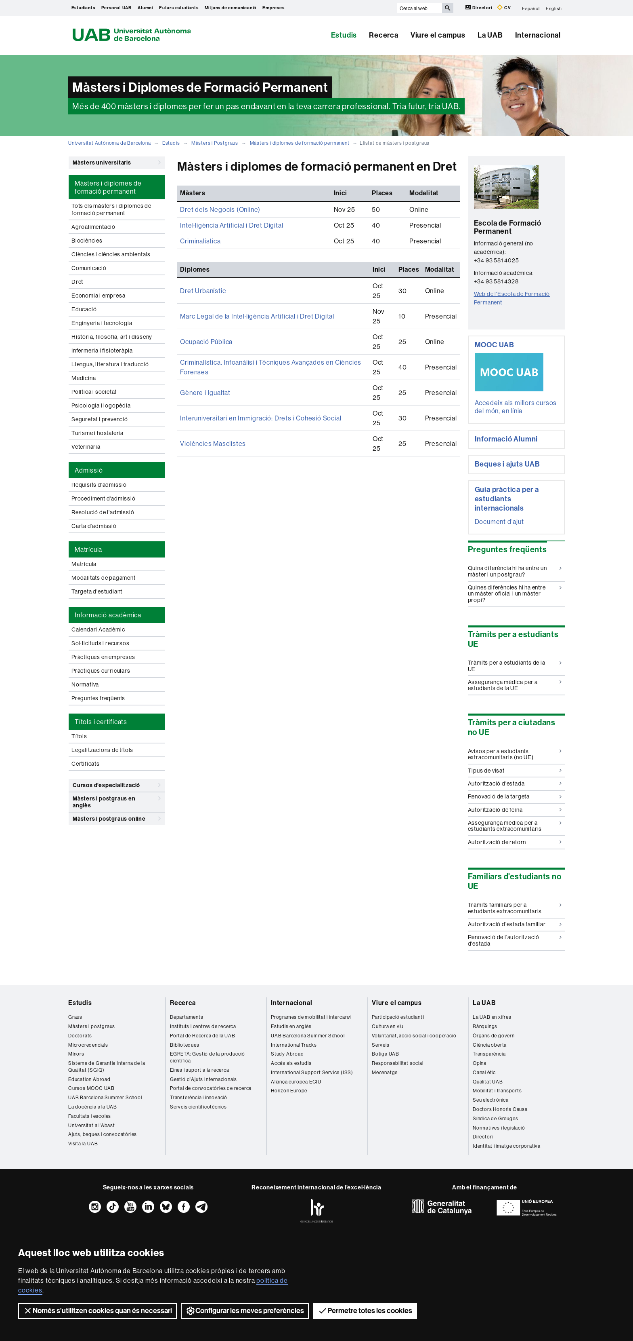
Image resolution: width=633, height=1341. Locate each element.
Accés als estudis (291, 1063)
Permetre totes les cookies (365, 1311)
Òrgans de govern (494, 1036)
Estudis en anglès (291, 1026)
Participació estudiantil (398, 1017)
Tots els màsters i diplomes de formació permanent (111, 209)
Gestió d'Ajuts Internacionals (203, 1079)
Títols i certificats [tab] (101, 722)
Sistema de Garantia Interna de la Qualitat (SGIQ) (106, 1066)
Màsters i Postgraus (214, 143)
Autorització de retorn (515, 842)
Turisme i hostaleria (97, 433)
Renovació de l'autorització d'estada (515, 940)
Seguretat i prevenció (99, 419)
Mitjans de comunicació (231, 8)
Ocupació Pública (206, 342)
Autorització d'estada (515, 783)
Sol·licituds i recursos (100, 643)
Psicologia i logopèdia (101, 405)
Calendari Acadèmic (98, 629)
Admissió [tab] (89, 470)
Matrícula (83, 564)
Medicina (83, 378)
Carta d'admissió (94, 526)
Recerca (383, 35)
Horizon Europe (289, 1091)
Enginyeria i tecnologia (101, 323)
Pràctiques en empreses (103, 657)
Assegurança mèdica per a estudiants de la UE (515, 685)
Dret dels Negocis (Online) (220, 209)
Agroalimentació (93, 226)
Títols (79, 736)
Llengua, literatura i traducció (110, 364)
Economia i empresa (98, 295)
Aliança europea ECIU (296, 1082)
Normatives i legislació (499, 1128)
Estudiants (83, 8)
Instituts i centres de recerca (203, 1026)
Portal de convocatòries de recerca (211, 1088)
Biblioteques (184, 1045)
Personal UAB (116, 8)
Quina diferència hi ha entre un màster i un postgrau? (515, 571)
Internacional (538, 35)
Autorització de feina (515, 809)
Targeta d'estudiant (96, 591)
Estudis (344, 35)
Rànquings (485, 1026)
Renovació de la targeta (515, 796)
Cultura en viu (387, 1026)
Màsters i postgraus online (117, 819)
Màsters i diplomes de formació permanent (300, 143)
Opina (479, 1063)
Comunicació (89, 268)
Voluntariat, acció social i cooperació (414, 1036)
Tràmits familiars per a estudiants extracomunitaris (515, 907)
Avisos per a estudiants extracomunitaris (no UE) (515, 754)
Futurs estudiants (179, 8)
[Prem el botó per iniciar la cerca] (447, 8)
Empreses (273, 8)
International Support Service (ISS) (312, 1072)
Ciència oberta (490, 1045)
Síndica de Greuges (495, 1118)
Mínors (76, 1054)
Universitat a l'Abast (91, 1125)
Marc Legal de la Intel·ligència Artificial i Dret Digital (257, 316)
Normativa (85, 684)
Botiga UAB (385, 1054)
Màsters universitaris (117, 162)
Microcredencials (88, 1045)
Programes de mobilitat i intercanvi (311, 1017)
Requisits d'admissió (99, 484)
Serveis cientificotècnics (198, 1107)
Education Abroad (89, 1079)
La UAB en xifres (492, 1017)
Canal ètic (484, 1072)
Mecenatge (385, 1072)
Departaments (186, 1017)
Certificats (85, 763)
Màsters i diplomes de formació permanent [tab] (108, 187)
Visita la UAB (83, 1143)
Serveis (381, 1045)
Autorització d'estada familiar (515, 924)
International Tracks (294, 1045)
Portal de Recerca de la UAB (202, 1036)
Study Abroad (287, 1054)
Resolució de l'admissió (102, 512)
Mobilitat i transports (497, 1091)
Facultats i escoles (89, 1116)
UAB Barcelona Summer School (105, 1097)
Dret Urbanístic (203, 291)
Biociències (87, 240)
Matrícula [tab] (88, 549)
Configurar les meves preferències (245, 1311)
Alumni (145, 8)
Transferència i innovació (198, 1097)
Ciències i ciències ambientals (111, 254)
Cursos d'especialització (117, 785)
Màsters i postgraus (91, 1026)
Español (531, 8)
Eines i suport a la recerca (199, 1070)
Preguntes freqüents (98, 698)
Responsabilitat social (397, 1063)
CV (504, 7)
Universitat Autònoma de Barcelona (109, 143)
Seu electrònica (491, 1100)
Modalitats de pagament (103, 577)
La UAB (490, 35)
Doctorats (80, 1036)
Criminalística (200, 241)
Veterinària (86, 446)
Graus (75, 1017)
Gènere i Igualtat (205, 393)
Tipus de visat (515, 770)
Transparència (489, 1054)
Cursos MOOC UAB (91, 1088)
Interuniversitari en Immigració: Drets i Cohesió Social (260, 418)
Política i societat (94, 391)
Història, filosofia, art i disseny (111, 336)
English (554, 8)
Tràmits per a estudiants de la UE (515, 665)
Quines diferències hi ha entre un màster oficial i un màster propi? (515, 594)
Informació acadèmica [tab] (108, 615)
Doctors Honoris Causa (500, 1109)
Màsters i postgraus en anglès (117, 800)
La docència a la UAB (92, 1107)
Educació (83, 309)
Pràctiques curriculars (100, 670)
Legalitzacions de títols (102, 750)
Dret (77, 281)
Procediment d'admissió (103, 498)
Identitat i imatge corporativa (507, 1146)
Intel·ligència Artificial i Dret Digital (231, 225)
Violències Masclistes (213, 443)
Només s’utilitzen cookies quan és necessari (97, 1311)
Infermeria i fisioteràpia (102, 350)
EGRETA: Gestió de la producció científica (207, 1057)
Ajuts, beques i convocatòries (102, 1134)
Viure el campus (438, 35)
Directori (479, 7)
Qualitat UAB (488, 1082)
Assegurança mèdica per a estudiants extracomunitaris (515, 825)
